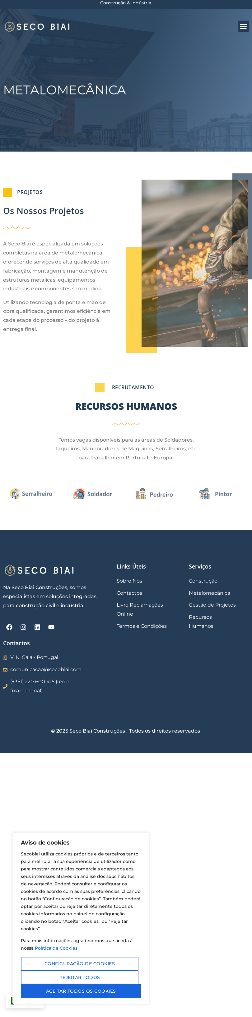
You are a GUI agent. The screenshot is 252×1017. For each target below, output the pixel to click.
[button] (243, 26)
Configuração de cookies (79, 963)
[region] (80, 918)
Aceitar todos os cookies (81, 991)
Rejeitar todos (79, 977)
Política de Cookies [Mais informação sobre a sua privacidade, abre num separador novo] (56, 948)
